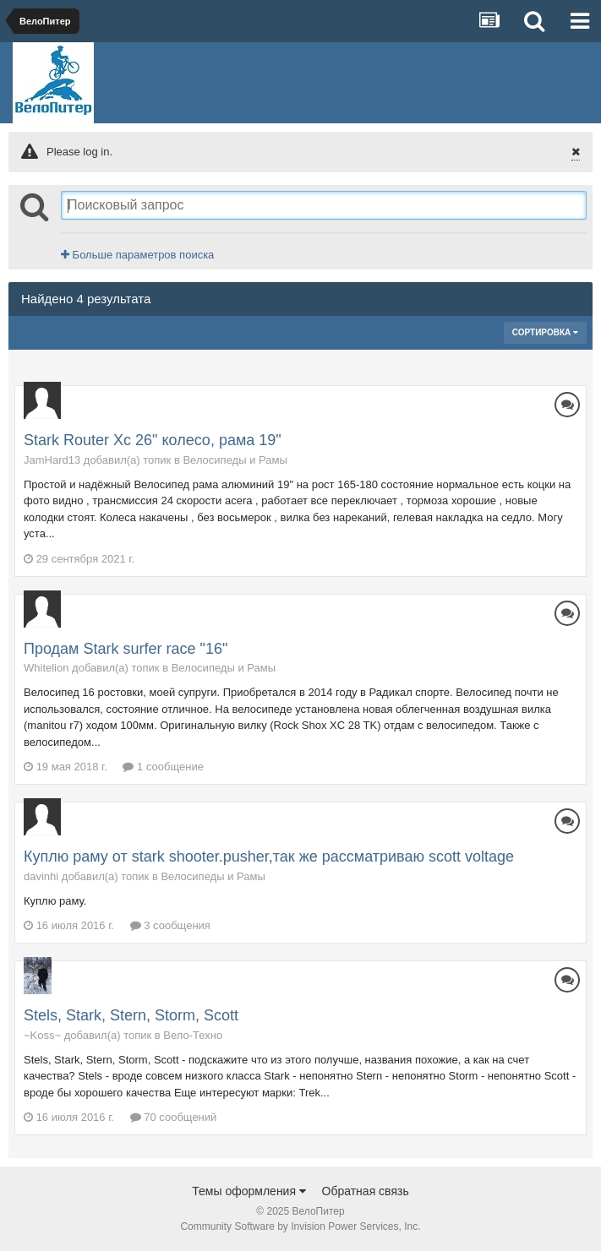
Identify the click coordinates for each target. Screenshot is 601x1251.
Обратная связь (365, 1191)
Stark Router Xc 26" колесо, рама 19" (152, 440)
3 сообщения (170, 925)
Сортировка (545, 332)
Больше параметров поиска (137, 254)
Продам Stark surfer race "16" (125, 648)
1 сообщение (163, 766)
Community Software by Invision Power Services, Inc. (300, 1226)
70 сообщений (173, 1117)
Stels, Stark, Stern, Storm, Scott (131, 1015)
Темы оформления (249, 1191)
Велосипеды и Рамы (235, 460)
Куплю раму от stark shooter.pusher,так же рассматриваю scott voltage (269, 856)
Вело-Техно (192, 1035)
